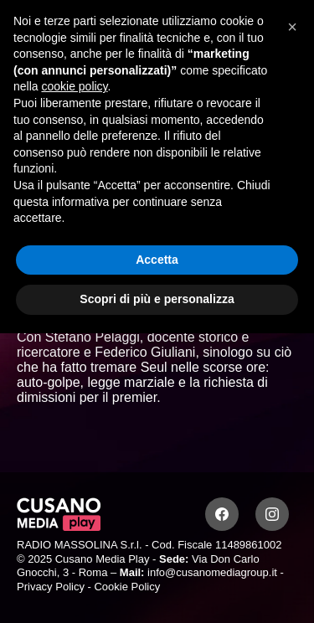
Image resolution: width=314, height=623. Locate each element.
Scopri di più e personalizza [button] (157, 299)
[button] (292, 26)
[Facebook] (222, 514)
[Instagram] (272, 514)
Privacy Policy (51, 586)
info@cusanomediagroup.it (212, 572)
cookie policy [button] (74, 86)
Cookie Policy (127, 586)
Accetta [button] (157, 259)
